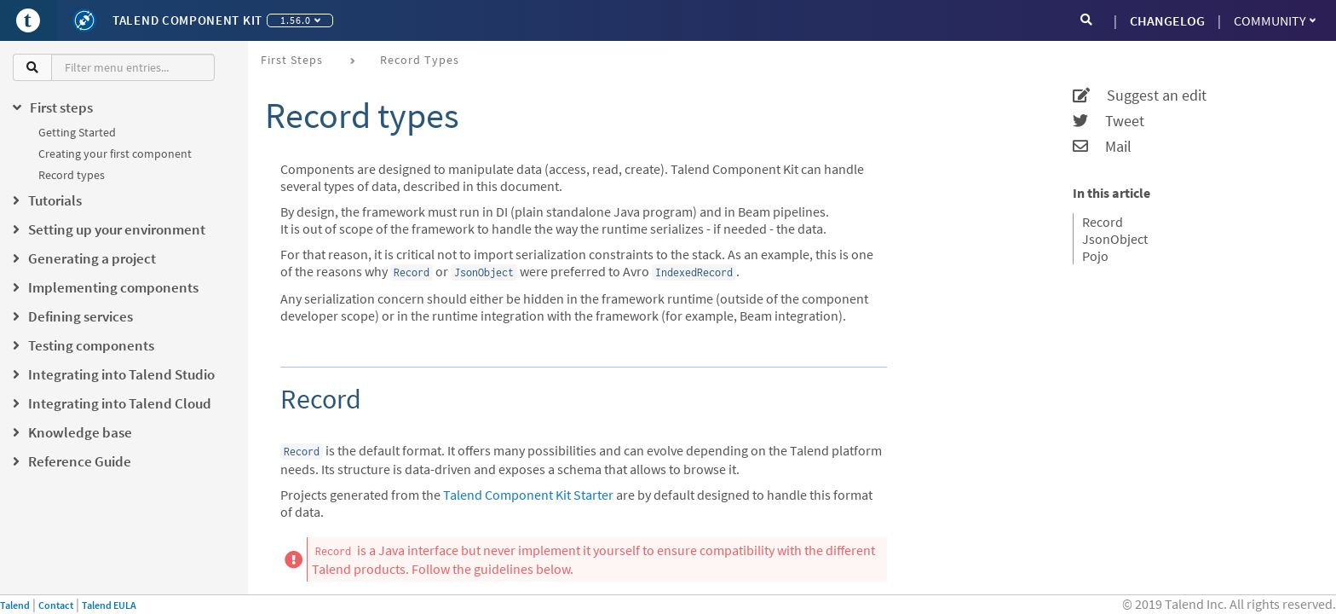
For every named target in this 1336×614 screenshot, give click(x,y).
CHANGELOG (1167, 20)
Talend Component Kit (187, 20)
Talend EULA (109, 605)
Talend (15, 605)
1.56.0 (300, 20)
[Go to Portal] (28, 20)
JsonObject (1115, 238)
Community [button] (1275, 20)
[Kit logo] (84, 20)
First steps (292, 59)
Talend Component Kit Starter (528, 494)
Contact (55, 605)
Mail (1102, 146)
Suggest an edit (1139, 95)
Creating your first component (115, 153)
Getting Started (77, 132)
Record (1102, 221)
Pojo (1095, 255)
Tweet (1108, 121)
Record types (71, 174)
